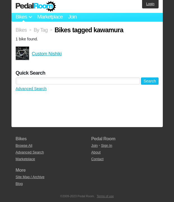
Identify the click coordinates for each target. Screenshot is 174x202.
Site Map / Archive (30, 177)
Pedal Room (36, 6)
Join (72, 17)
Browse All (24, 145)
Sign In (106, 145)
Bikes (21, 30)
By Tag (41, 30)
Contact (97, 159)
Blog (19, 184)
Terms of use (105, 196)
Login (150, 4)
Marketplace (49, 17)
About (96, 152)
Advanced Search (31, 88)
